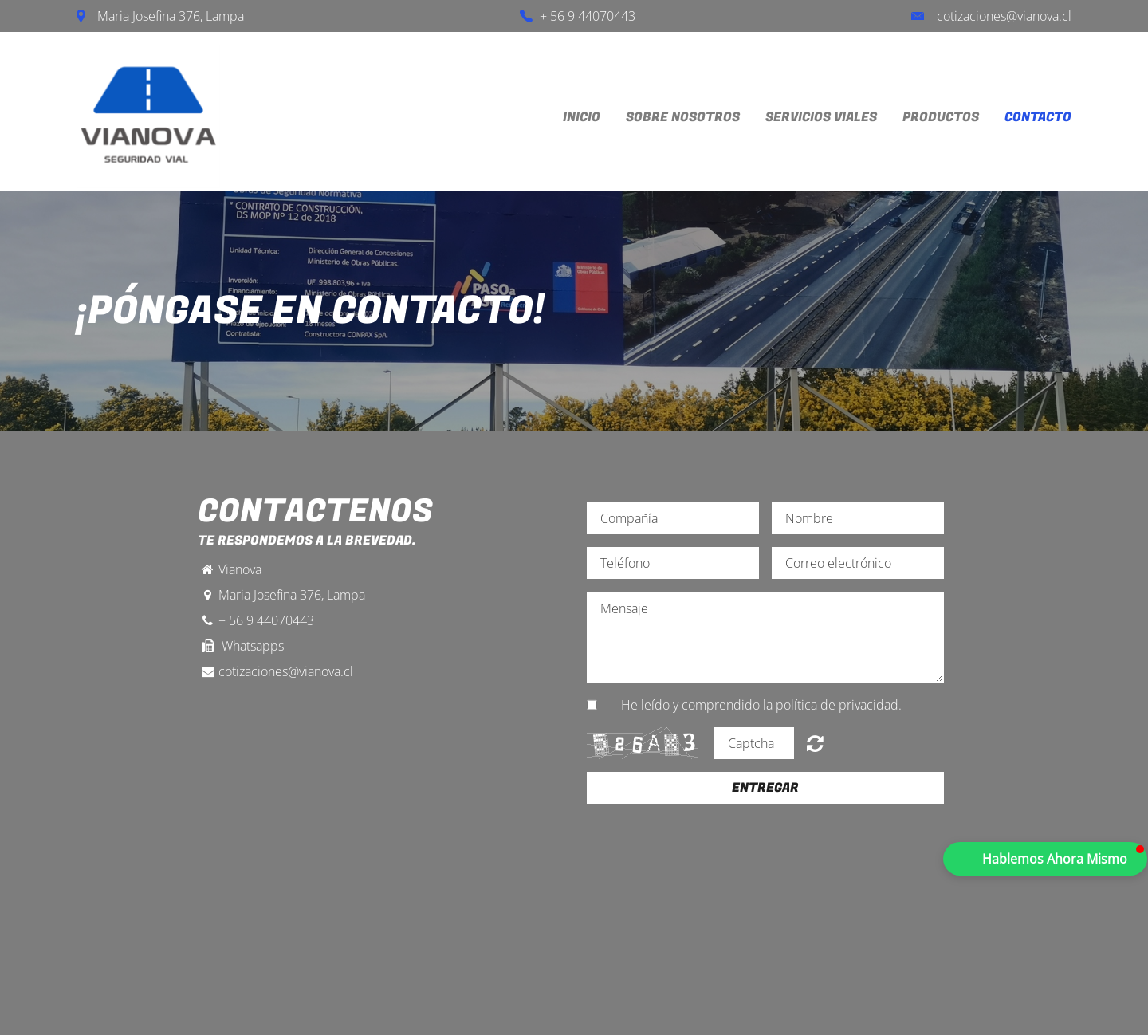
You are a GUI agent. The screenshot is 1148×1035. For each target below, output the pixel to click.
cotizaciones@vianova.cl (1004, 16)
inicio (581, 117)
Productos (940, 117)
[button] (1045, 859)
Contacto (1038, 117)
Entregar (765, 787)
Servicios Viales (821, 117)
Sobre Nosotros (683, 117)
